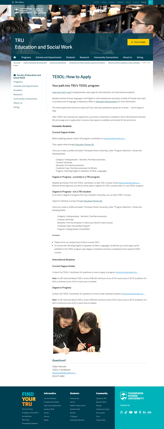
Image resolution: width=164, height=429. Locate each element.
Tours (97, 416)
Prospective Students (51, 402)
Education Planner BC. (84, 144)
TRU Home (16, 62)
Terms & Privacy (26, 409)
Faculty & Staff (48, 409)
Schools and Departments (48, 57)
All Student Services (76, 420)
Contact (136, 2)
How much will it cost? (62, 92)
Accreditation (25, 416)
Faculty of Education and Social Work (35, 62)
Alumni (45, 413)
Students (70, 57)
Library (103, 2)
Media (45, 420)
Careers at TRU (100, 398)
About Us (127, 57)
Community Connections (106, 57)
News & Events (100, 402)
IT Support (73, 416)
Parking (98, 406)
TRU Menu (18, 2)
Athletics (120, 2)
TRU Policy (24, 420)
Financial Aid (73, 398)
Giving (143, 2)
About (128, 2)
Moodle (72, 413)
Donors (45, 416)
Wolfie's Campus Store (77, 406)
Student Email (74, 409)
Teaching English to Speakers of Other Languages (124, 62)
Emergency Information (29, 413)
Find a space (99, 413)
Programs (26, 57)
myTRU (96, 2)
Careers (112, 2)
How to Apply (138, 42)
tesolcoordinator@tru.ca (114, 138)
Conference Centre (102, 409)
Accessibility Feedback (28, 423)
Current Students (49, 398)
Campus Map (100, 420)
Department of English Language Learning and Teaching (87, 62)
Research (84, 57)
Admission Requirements (106, 101)
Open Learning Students (52, 406)
